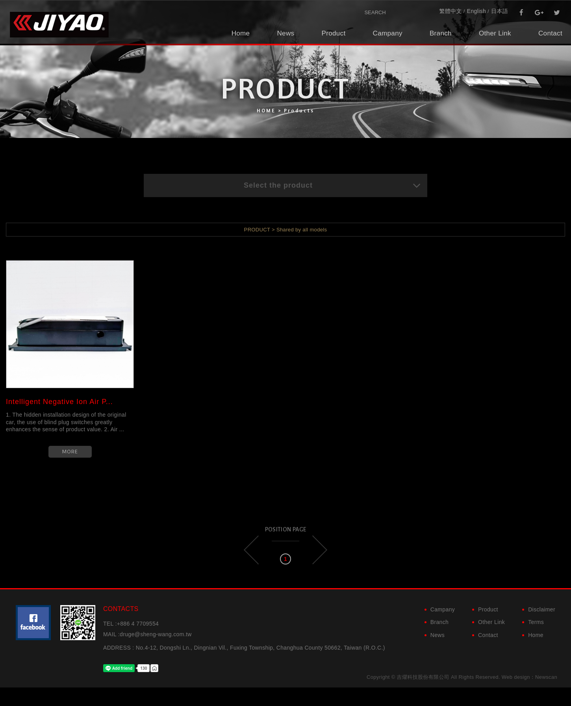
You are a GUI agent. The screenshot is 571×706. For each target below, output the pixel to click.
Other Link (495, 33)
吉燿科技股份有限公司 (59, 24)
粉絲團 (33, 622)
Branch (441, 33)
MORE (70, 452)
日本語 (499, 11)
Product (333, 33)
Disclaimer (541, 609)
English (476, 11)
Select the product (332, 185)
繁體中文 (450, 11)
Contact (550, 33)
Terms (536, 622)
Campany (387, 33)
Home (241, 33)
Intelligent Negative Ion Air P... (59, 402)
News (285, 33)
